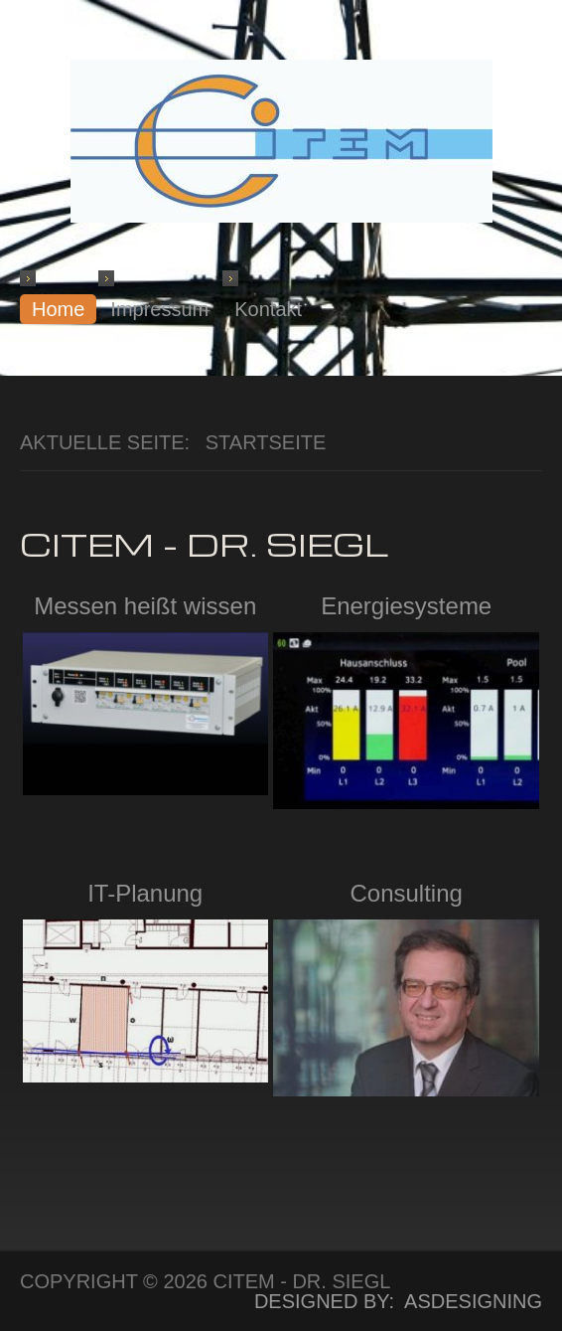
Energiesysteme (406, 605)
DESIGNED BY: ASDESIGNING (387, 1301)
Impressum (159, 309)
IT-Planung (145, 893)
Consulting (406, 893)
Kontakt (268, 309)
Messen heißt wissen (145, 605)
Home (58, 309)
